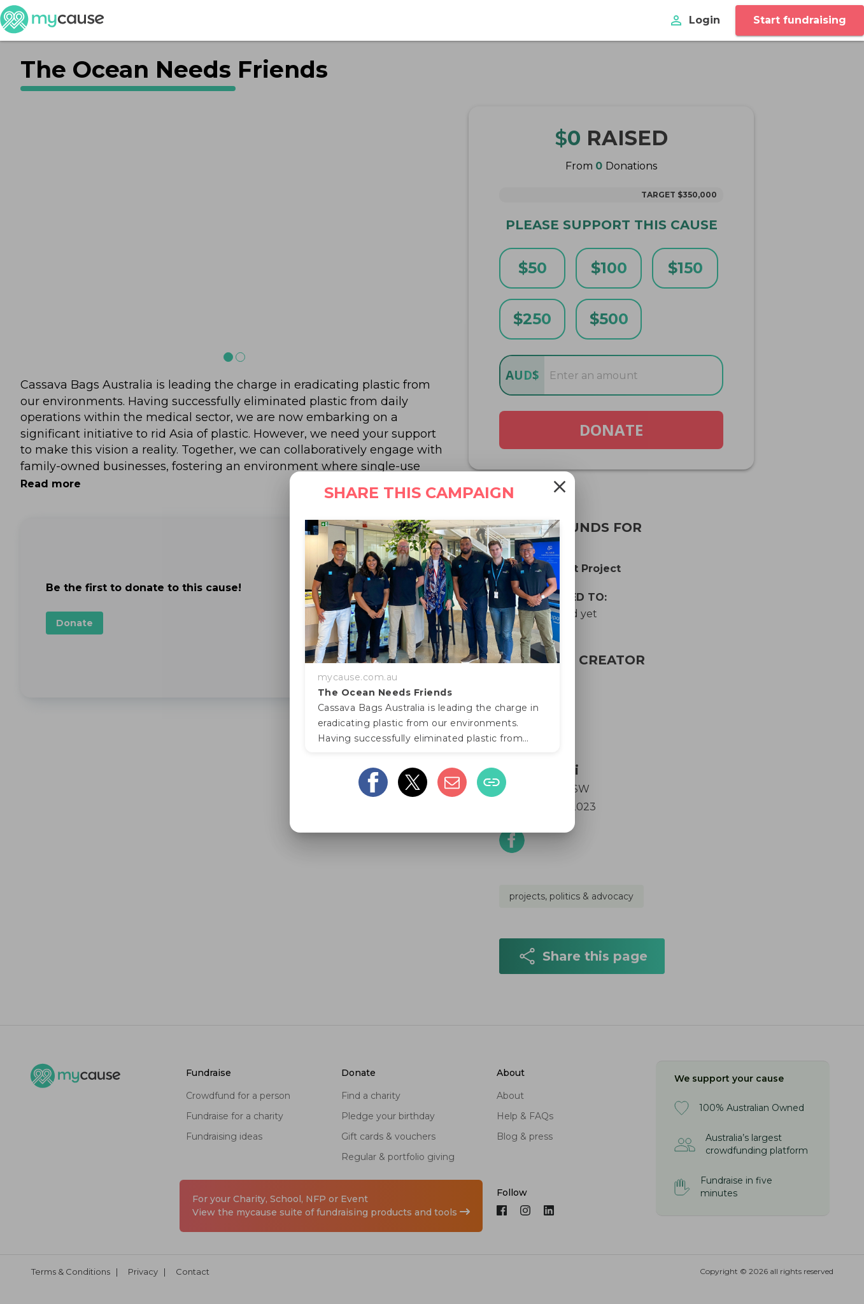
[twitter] (412, 782)
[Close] (559, 486)
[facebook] (373, 782)
